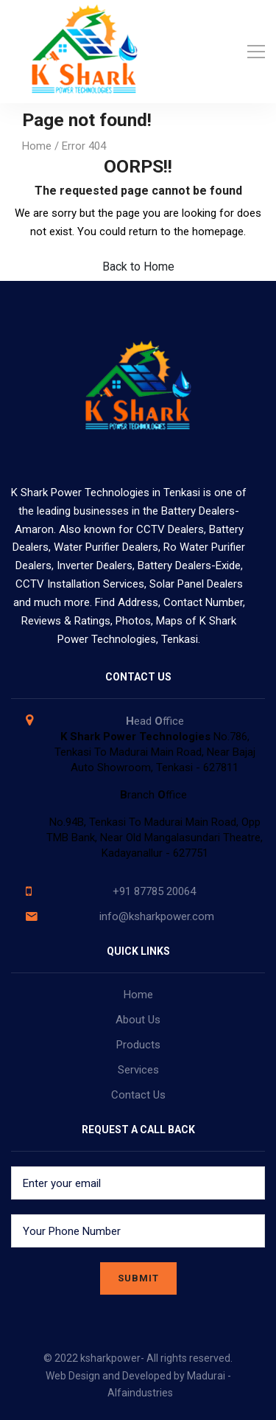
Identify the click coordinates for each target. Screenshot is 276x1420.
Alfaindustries (140, 1393)
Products (138, 1044)
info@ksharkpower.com (156, 916)
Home (37, 146)
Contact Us (138, 1094)
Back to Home (138, 267)
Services (138, 1069)
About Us (138, 1019)
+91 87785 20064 (154, 891)
